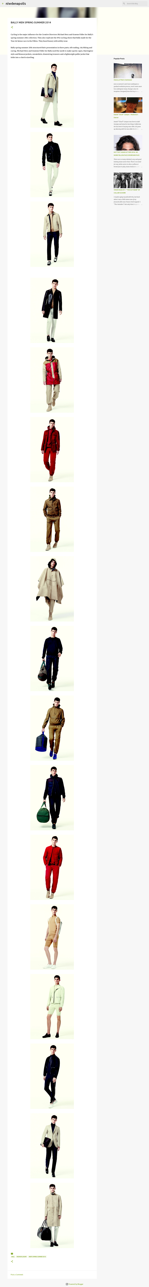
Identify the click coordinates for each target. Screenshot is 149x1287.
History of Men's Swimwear (123, 80)
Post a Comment (17, 1275)
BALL (13, 1256)
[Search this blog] (136, 3)
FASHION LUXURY (22, 1256)
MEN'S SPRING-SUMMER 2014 (37, 1256)
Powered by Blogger (74, 1284)
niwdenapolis (16, 3)
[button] (12, 27)
